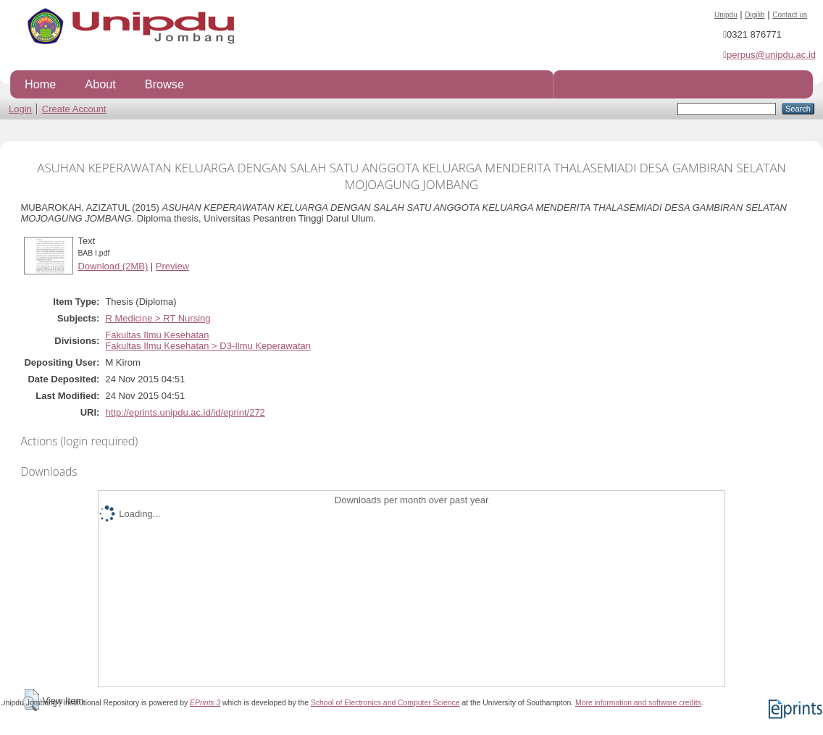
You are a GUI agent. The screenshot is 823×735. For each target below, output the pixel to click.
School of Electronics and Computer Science (385, 703)
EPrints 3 (205, 703)
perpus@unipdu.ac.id (771, 54)
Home (40, 84)
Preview (172, 266)
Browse (164, 84)
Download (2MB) (113, 266)
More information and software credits (638, 703)
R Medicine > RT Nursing (157, 318)
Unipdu (726, 15)
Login (20, 109)
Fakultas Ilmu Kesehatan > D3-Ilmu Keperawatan (208, 345)
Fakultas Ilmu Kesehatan (157, 334)
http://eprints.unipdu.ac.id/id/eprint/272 (184, 412)
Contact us (789, 15)
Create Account (74, 109)
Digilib (754, 15)
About (100, 84)
